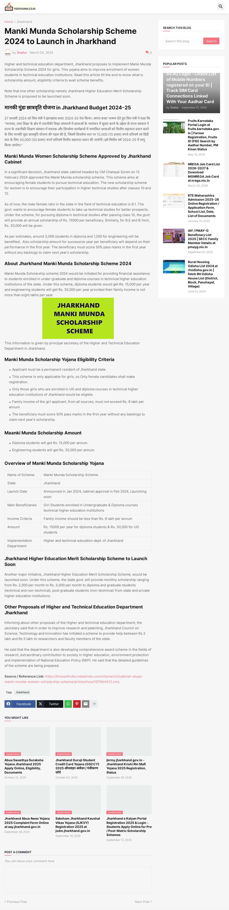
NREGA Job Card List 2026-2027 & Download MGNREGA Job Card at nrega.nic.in (204, 172)
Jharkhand (24, 21)
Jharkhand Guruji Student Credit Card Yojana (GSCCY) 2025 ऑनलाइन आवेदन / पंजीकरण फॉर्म (77, 766)
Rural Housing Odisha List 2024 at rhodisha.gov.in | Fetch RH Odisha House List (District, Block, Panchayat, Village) (203, 274)
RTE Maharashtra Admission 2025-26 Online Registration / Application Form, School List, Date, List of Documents (203, 205)
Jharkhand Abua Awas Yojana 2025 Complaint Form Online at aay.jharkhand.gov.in (27, 822)
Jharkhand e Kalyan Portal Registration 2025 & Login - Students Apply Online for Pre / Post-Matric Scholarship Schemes (129, 826)
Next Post (142, 902)
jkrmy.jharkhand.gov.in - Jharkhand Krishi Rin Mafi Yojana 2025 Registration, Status (126, 766)
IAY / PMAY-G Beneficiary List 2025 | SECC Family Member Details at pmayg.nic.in (203, 239)
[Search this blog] (183, 41)
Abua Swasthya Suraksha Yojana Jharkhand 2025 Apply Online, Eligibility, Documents (23, 766)
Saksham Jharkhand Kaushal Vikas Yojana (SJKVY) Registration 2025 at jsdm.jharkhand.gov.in (77, 824)
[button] (221, 7)
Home (8, 21)
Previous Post (17, 902)
